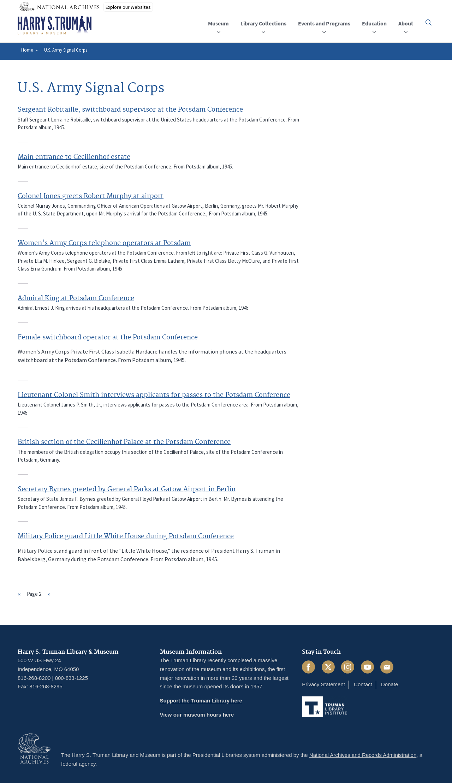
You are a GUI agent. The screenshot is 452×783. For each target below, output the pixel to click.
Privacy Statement (323, 684)
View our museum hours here (197, 715)
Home (27, 50)
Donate (389, 684)
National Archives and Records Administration (363, 755)
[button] (429, 22)
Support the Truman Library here (201, 701)
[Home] (54, 25)
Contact (363, 684)
